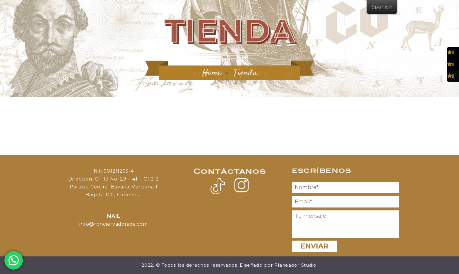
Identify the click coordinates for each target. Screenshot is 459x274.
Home (212, 73)
